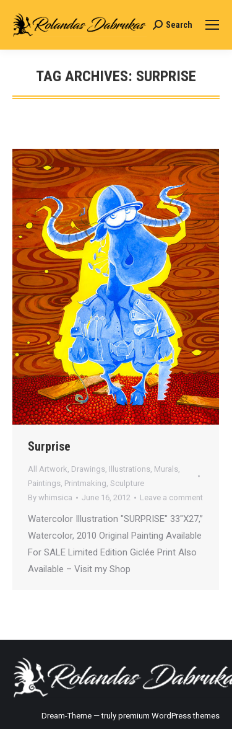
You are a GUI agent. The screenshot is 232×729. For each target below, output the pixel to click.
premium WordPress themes (169, 715)
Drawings (88, 469)
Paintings (44, 483)
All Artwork (47, 469)
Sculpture (127, 483)
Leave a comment (171, 497)
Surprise (49, 446)
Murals (166, 469)
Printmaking (85, 483)
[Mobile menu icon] (212, 24)
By (50, 497)
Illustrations (129, 469)
